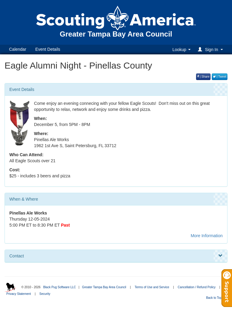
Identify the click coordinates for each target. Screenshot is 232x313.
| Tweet (219, 76)
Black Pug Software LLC (59, 287)
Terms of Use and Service (152, 287)
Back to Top (216, 297)
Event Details (47, 49)
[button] (211, 49)
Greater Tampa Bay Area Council (104, 287)
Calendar (17, 49)
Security (44, 293)
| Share (203, 76)
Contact (116, 256)
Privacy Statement (18, 293)
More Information (207, 235)
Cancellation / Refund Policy (196, 287)
